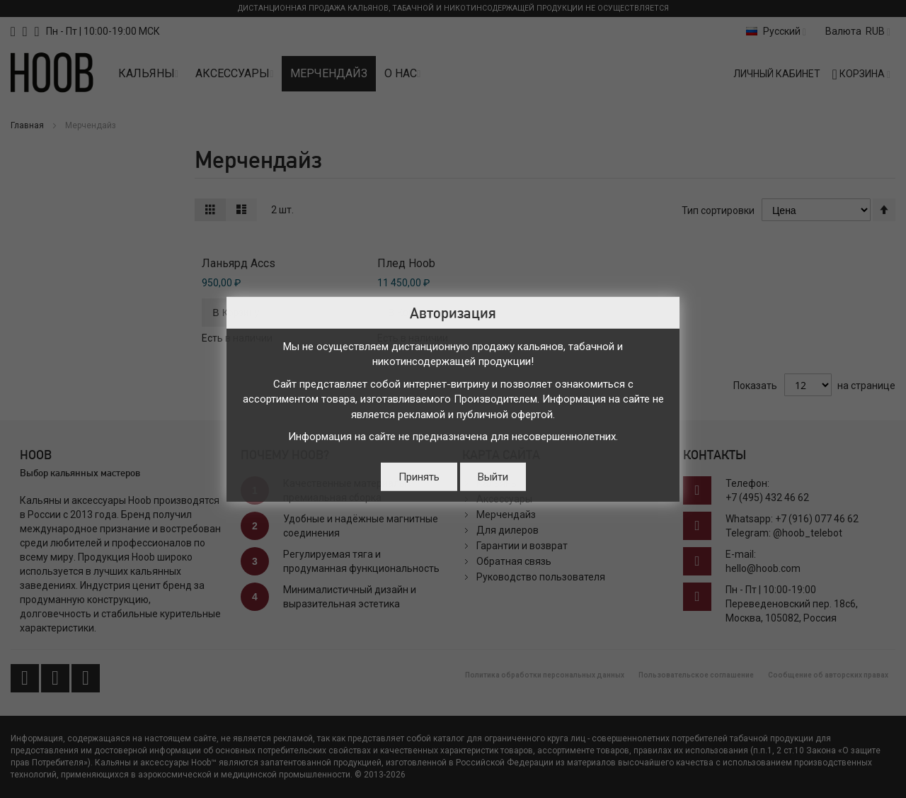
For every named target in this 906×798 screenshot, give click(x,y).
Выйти (493, 476)
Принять (419, 476)
